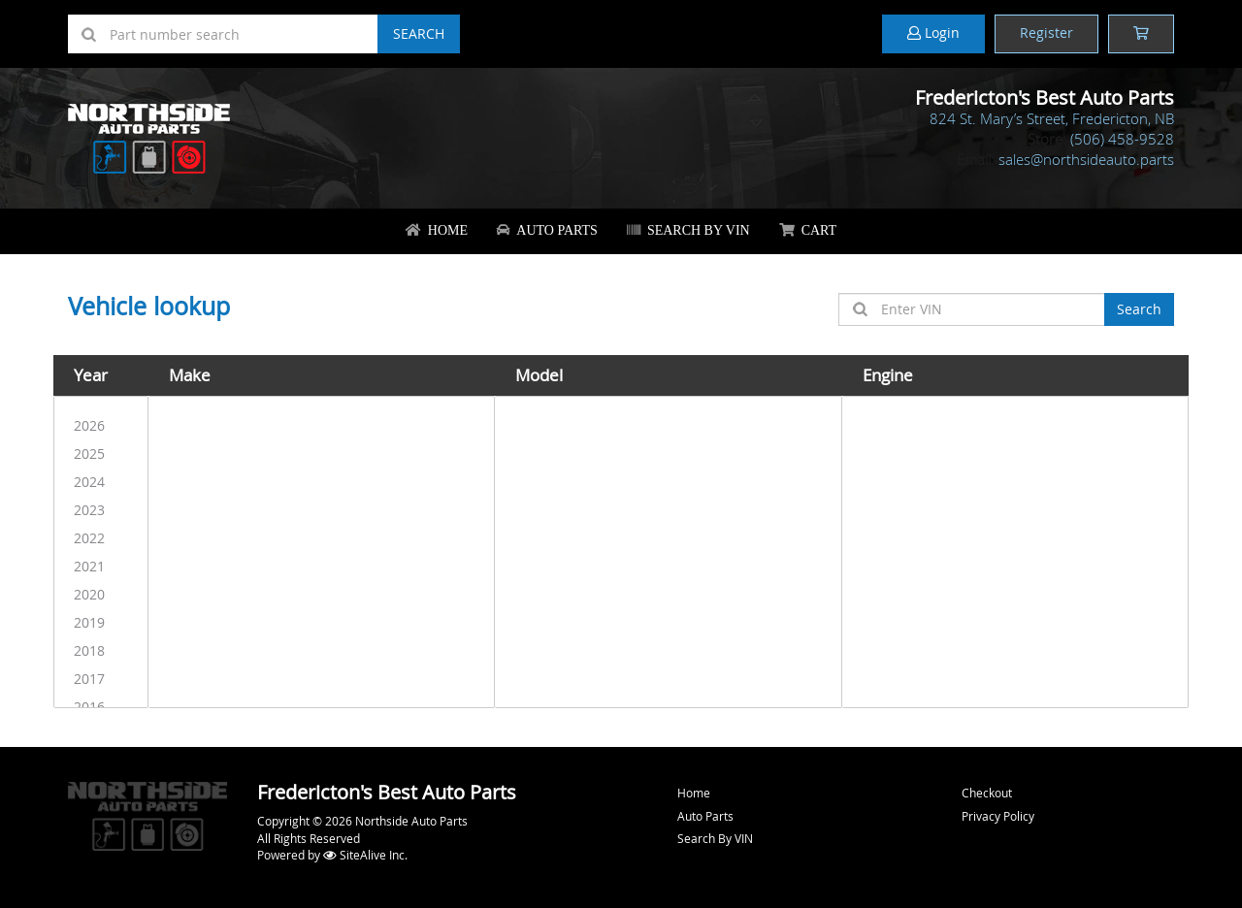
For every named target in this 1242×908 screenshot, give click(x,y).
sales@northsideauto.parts (1086, 159)
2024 (100, 482)
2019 (100, 622)
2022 (100, 538)
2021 (100, 566)
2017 (100, 679)
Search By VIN (688, 230)
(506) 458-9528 (1122, 138)
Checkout (987, 792)
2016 (100, 707)
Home (437, 230)
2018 (100, 650)
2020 (100, 594)
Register (1046, 32)
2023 (100, 510)
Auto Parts (547, 230)
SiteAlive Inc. (365, 854)
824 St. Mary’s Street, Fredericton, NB (1052, 118)
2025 (100, 453)
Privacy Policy (998, 816)
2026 (100, 425)
